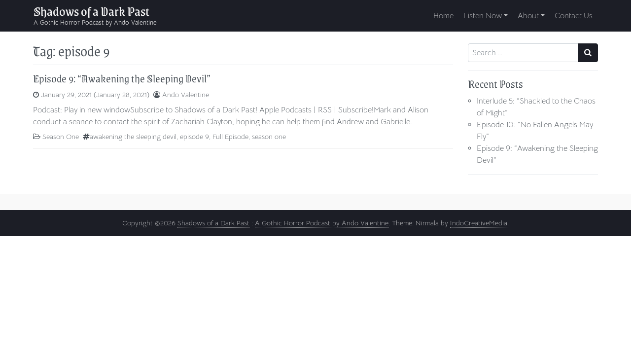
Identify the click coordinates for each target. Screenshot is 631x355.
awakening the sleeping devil (133, 136)
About (528, 16)
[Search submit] (588, 52)
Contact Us (574, 16)
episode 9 (194, 136)
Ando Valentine (185, 94)
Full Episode (230, 136)
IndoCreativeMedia (478, 222)
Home (443, 16)
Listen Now (482, 16)
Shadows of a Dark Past (91, 10)
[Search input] (523, 52)
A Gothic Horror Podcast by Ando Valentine (321, 222)
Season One (60, 136)
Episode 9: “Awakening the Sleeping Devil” (121, 78)
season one (269, 136)
